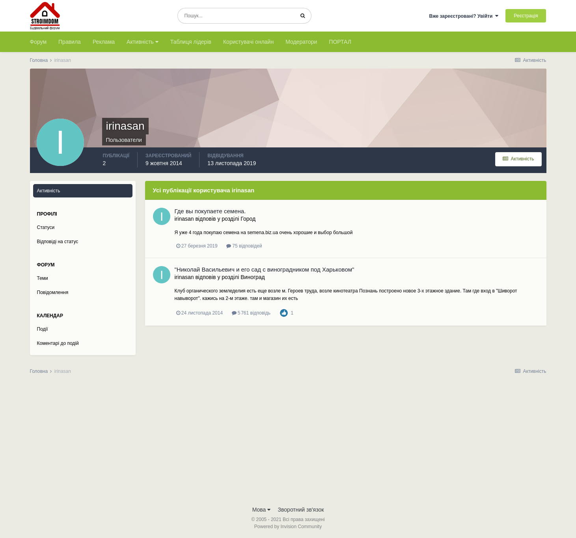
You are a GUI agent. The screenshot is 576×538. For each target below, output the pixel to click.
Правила (69, 42)
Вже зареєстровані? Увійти (463, 16)
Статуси (46, 227)
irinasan (184, 219)
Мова (261, 509)
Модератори (301, 42)
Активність (142, 42)
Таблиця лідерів (190, 42)
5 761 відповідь (251, 313)
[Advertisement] (288, 442)
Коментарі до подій (58, 343)
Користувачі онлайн (248, 42)
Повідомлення (53, 292)
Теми (42, 278)
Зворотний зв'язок (301, 509)
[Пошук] (236, 15)
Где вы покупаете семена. (210, 211)
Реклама (104, 42)
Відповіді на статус (57, 241)
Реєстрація (526, 16)
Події (42, 329)
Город (247, 219)
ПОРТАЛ (340, 42)
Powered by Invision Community (288, 526)
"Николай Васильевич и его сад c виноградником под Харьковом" (264, 269)
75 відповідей (244, 246)
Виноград (252, 277)
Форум (38, 42)
